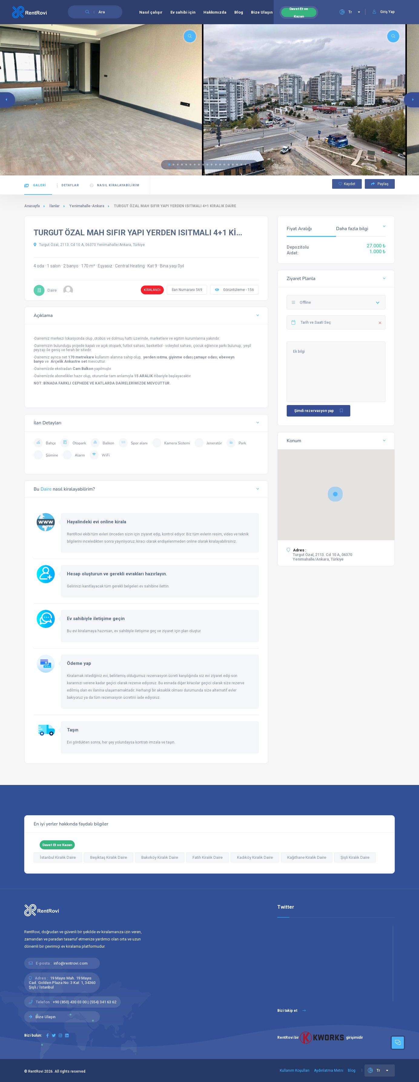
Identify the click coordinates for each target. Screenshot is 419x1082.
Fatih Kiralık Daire (208, 857)
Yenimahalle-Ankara (86, 206)
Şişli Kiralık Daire (355, 857)
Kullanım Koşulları (294, 1070)
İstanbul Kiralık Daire (58, 857)
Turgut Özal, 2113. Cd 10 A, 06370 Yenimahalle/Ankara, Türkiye (89, 245)
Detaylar (68, 186)
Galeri (35, 186)
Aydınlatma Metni (328, 1070)
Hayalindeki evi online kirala (96, 522)
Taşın (72, 730)
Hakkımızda (214, 12)
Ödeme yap (79, 663)
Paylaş (379, 184)
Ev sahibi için (183, 12)
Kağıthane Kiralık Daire (306, 857)
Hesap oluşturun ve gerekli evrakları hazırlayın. (117, 574)
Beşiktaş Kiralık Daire (108, 857)
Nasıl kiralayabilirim (114, 186)
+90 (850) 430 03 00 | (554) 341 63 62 (84, 1002)
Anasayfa (32, 206)
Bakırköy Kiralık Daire (159, 857)
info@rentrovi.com (70, 963)
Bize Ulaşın (262, 12)
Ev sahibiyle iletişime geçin (96, 618)
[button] (169, 164)
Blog (238, 12)
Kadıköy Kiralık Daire (255, 857)
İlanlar (54, 206)
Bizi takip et (291, 1010)
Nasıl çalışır (151, 12)
